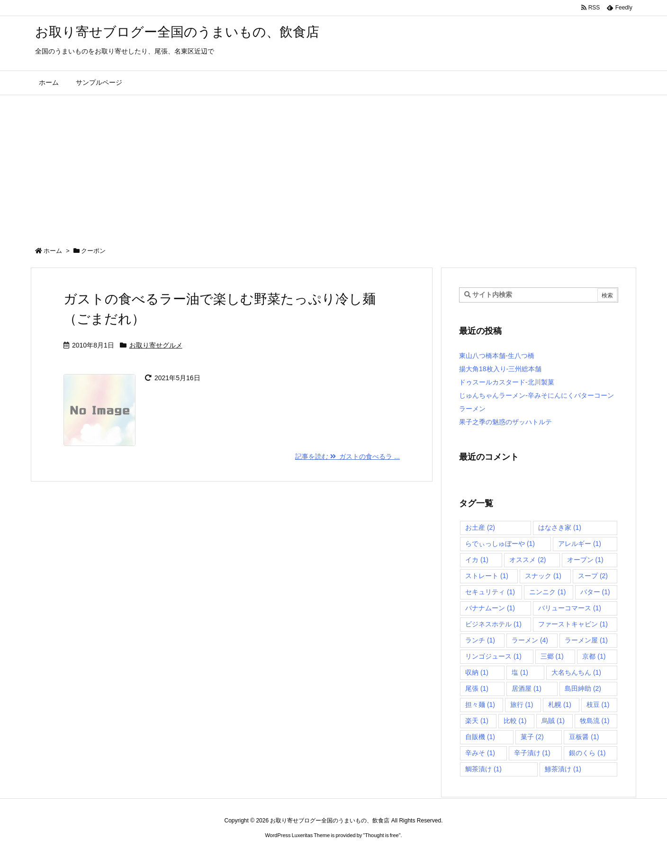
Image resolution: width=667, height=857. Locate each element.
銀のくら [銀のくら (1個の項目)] (587, 753)
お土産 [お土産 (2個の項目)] (480, 527)
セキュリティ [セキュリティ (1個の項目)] (490, 592)
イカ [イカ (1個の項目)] (476, 559)
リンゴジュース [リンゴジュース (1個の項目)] (493, 656)
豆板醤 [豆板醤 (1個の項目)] (584, 737)
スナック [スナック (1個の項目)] (543, 576)
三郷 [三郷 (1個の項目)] (552, 656)
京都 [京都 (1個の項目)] (593, 656)
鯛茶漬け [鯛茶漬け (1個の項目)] (483, 769)
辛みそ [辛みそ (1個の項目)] (480, 753)
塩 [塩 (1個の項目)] (520, 672)
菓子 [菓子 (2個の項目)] (532, 737)
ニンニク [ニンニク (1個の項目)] (547, 592)
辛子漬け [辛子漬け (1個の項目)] (532, 753)
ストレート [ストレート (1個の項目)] (486, 576)
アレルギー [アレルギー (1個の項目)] (579, 543)
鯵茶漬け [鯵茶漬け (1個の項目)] (563, 769)
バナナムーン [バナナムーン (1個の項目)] (490, 608)
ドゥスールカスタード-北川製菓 (506, 382)
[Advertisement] (333, 166)
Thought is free (381, 835)
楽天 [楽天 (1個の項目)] (476, 720)
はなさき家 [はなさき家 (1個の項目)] (559, 527)
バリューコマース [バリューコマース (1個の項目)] (569, 608)
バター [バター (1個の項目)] (595, 592)
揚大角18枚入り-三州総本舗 (500, 369)
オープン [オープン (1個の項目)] (585, 559)
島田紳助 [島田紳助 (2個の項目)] (583, 688)
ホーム (53, 250)
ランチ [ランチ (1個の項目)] (480, 640)
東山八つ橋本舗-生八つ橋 (496, 355)
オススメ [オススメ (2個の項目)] (527, 559)
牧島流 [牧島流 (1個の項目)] (595, 720)
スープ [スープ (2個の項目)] (593, 576)
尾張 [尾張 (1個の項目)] (476, 688)
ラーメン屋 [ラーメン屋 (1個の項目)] (586, 640)
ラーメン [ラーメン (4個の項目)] (530, 640)
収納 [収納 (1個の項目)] (476, 672)
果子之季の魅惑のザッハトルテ (505, 422)
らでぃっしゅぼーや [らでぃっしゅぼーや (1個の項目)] (500, 543)
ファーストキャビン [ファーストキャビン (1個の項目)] (573, 624)
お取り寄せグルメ (155, 345)
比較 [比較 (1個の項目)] (515, 720)
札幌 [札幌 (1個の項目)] (559, 704)
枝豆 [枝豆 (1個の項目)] (598, 704)
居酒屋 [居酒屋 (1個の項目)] (526, 688)
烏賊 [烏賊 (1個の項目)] (553, 720)
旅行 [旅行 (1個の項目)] (521, 704)
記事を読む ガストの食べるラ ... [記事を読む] (347, 456)
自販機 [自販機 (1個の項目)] (480, 737)
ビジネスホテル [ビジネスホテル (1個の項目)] (493, 624)
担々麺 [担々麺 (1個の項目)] (480, 704)
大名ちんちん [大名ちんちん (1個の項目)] (576, 672)
